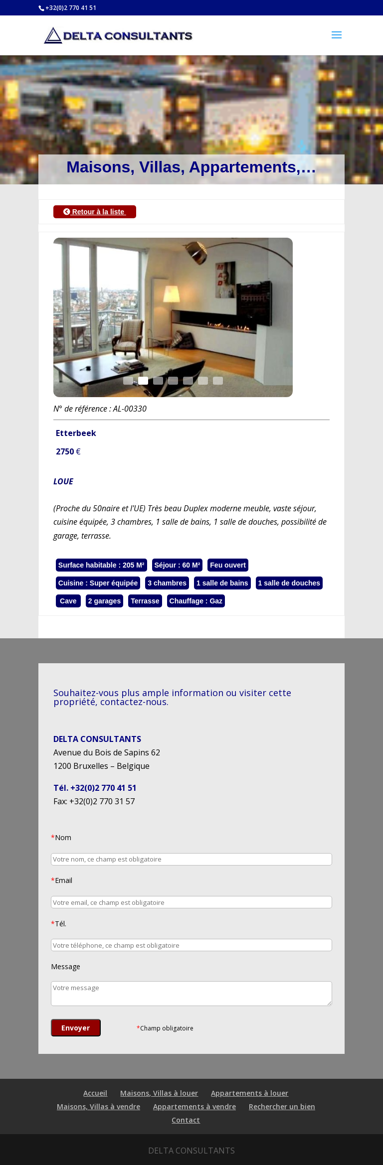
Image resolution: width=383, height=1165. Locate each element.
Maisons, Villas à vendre (98, 1106)
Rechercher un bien (282, 1106)
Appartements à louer (249, 1093)
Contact (186, 1120)
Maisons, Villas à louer (159, 1093)
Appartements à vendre (194, 1106)
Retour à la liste (94, 212)
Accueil (95, 1093)
